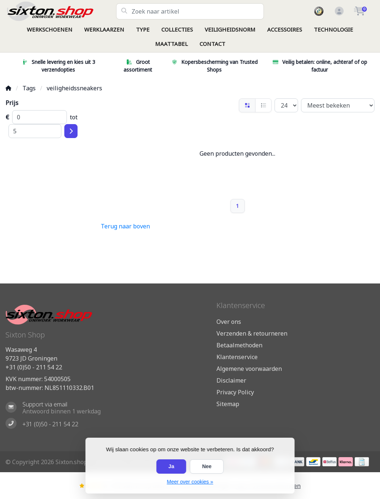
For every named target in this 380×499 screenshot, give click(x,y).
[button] (338, 11)
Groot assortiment (137, 65)
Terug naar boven (125, 226)
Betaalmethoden (239, 345)
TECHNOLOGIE (333, 29)
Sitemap (227, 404)
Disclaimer (231, 380)
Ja (171, 466)
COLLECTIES (177, 29)
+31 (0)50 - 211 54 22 (34, 367)
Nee (207, 466)
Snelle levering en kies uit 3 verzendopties (58, 65)
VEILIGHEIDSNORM (230, 29)
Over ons (228, 322)
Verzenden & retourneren (251, 333)
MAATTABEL (171, 43)
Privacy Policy (235, 392)
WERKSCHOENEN (49, 29)
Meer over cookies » (190, 482)
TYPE (143, 29)
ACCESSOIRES (284, 29)
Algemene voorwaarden (249, 369)
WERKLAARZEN (104, 29)
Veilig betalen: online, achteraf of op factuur (319, 65)
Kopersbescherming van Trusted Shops (214, 65)
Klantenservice (237, 357)
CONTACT (212, 43)
